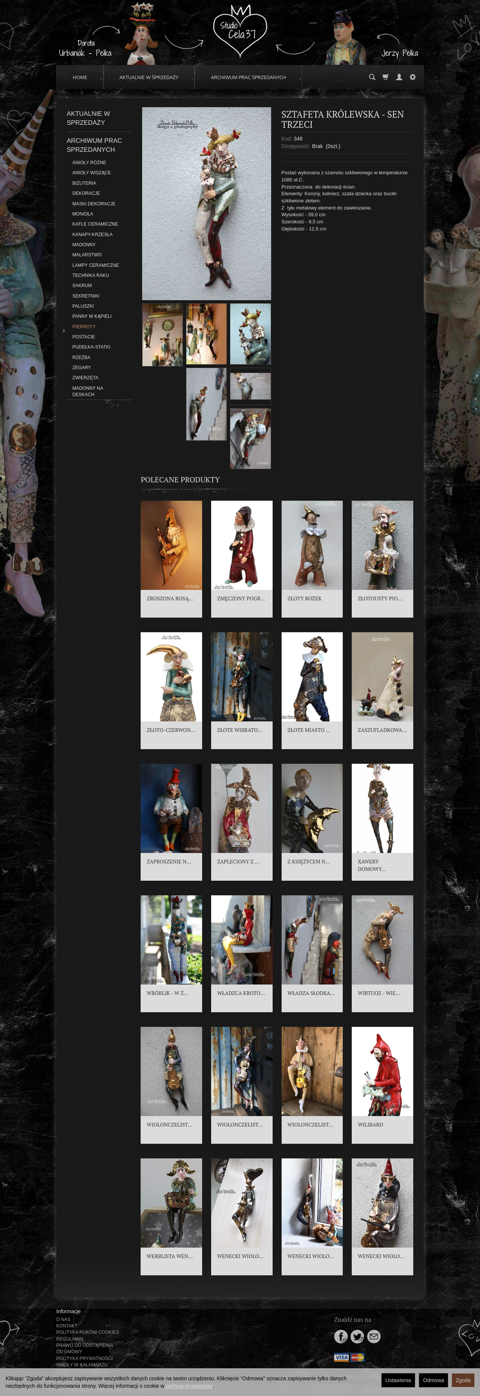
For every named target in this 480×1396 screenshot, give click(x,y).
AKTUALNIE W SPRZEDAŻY (149, 77)
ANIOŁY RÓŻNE (89, 162)
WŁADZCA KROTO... (241, 993)
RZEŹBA (81, 357)
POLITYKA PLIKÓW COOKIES (87, 1332)
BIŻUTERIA (84, 183)
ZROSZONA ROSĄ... (170, 598)
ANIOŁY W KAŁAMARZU (82, 1365)
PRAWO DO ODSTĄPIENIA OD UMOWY (84, 1348)
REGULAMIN (69, 1339)
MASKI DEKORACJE (94, 203)
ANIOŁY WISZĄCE (91, 172)
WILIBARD (370, 1124)
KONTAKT (66, 1326)
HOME (80, 77)
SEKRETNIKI (85, 296)
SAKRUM (82, 285)
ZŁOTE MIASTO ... (309, 729)
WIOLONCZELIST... (169, 1124)
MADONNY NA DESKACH (87, 391)
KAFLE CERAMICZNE (95, 224)
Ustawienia (398, 1380)
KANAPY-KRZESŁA (92, 234)
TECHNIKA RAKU (90, 275)
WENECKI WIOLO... (240, 1256)
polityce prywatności (189, 1386)
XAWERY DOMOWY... (372, 865)
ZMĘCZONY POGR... (241, 598)
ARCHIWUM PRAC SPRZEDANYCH (248, 77)
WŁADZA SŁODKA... (311, 993)
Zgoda (463, 1380)
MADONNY (84, 244)
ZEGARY (81, 367)
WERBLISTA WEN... (170, 1256)
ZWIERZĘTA (85, 377)
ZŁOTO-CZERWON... (171, 729)
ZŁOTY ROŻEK (305, 598)
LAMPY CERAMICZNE (95, 265)
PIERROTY (84, 326)
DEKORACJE (86, 193)
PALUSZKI (83, 306)
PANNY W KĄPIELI (92, 316)
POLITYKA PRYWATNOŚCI (84, 1358)
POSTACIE (83, 337)
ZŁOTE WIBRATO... (239, 729)
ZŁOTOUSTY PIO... (380, 598)
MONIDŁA (82, 214)
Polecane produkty (180, 479)
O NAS (63, 1319)
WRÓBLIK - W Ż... (167, 993)
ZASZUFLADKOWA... (382, 729)
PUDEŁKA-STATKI (91, 347)
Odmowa (433, 1380)
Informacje (68, 1311)
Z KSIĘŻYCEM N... (309, 861)
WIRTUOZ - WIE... (379, 993)
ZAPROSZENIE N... (169, 861)
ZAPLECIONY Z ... (238, 861)
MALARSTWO (87, 254)
